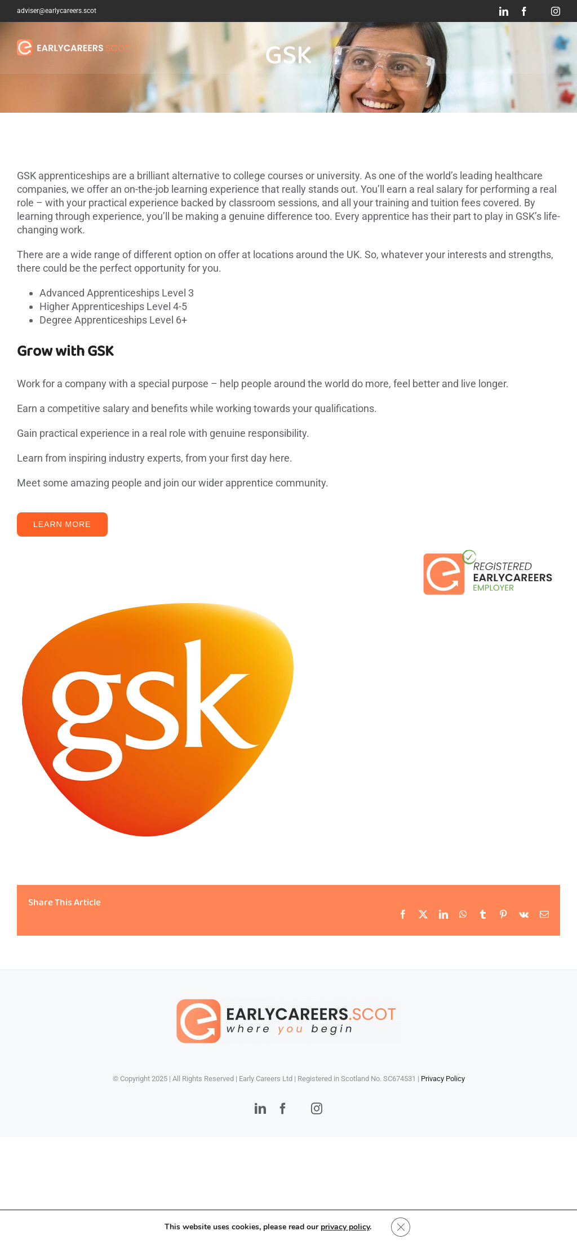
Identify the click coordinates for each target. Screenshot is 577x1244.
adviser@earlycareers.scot (56, 11)
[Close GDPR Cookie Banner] (400, 1226)
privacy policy (344, 1226)
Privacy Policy (443, 1078)
